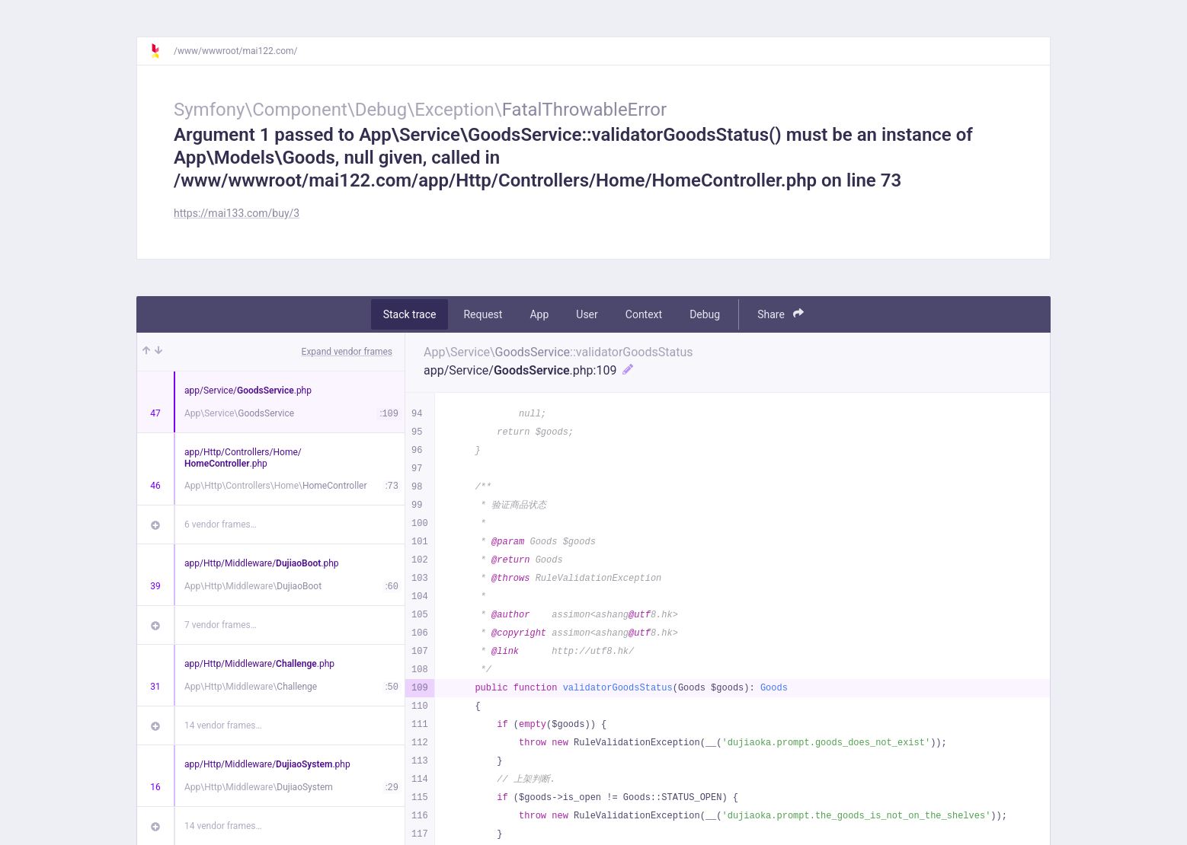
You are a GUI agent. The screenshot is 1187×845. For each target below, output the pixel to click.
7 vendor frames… (220, 625)
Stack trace (410, 314)
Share (780, 314)
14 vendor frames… (222, 725)
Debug (704, 314)
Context (643, 314)
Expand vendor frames (347, 351)
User (586, 314)
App (539, 314)
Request (482, 314)
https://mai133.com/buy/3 (236, 213)
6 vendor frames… (220, 524)
